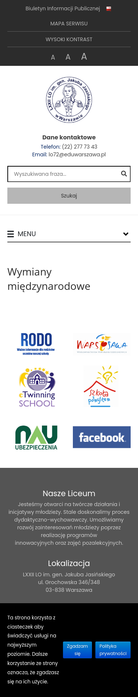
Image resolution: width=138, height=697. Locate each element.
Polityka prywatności (113, 650)
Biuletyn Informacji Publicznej (68, 8)
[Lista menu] (126, 234)
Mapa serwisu (69, 23)
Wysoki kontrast (69, 39)
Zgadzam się (77, 650)
